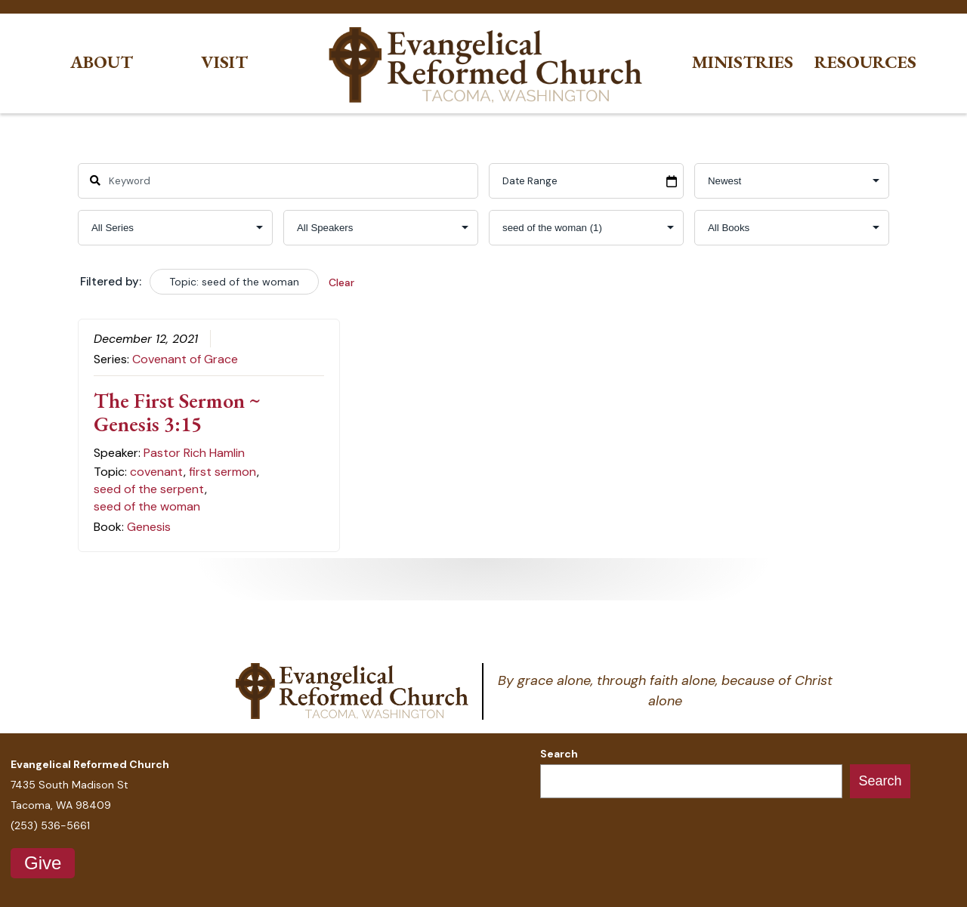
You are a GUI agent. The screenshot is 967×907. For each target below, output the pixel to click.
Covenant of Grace (185, 359)
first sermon (222, 472)
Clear (341, 282)
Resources (865, 62)
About (101, 62)
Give (42, 863)
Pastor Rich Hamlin (194, 453)
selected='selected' (586, 227)
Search (559, 753)
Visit (224, 62)
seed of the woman (147, 506)
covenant (156, 472)
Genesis (149, 527)
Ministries (742, 62)
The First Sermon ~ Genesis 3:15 (177, 412)
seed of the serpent (149, 489)
